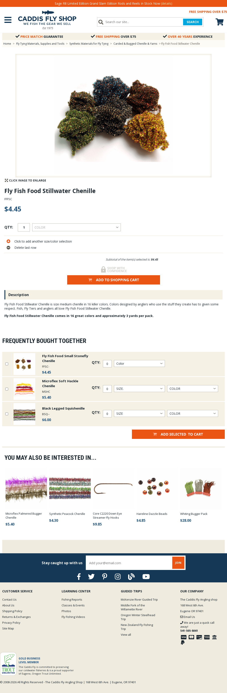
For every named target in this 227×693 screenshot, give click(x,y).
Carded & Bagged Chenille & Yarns (135, 44)
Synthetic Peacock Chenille (67, 514)
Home (7, 44)
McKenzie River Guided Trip (139, 599)
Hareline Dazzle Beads (152, 514)
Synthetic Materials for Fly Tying (88, 44)
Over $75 (113, 36)
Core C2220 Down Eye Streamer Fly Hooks (107, 516)
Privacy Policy (11, 623)
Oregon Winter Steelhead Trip (138, 617)
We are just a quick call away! (197, 627)
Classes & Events (73, 605)
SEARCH (193, 22)
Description (18, 294)
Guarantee (39, 36)
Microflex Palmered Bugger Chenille (24, 516)
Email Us (187, 617)
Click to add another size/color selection (43, 241)
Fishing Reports (72, 599)
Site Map (8, 628)
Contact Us (9, 599)
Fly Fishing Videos (73, 617)
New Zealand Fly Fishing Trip (137, 627)
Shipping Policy (12, 611)
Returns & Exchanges (16, 617)
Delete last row (25, 247)
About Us (8, 605)
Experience (188, 36)
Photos (66, 611)
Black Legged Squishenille (63, 408)
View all (126, 635)
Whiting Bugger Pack (193, 514)
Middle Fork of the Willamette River (133, 607)
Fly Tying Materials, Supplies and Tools (40, 44)
